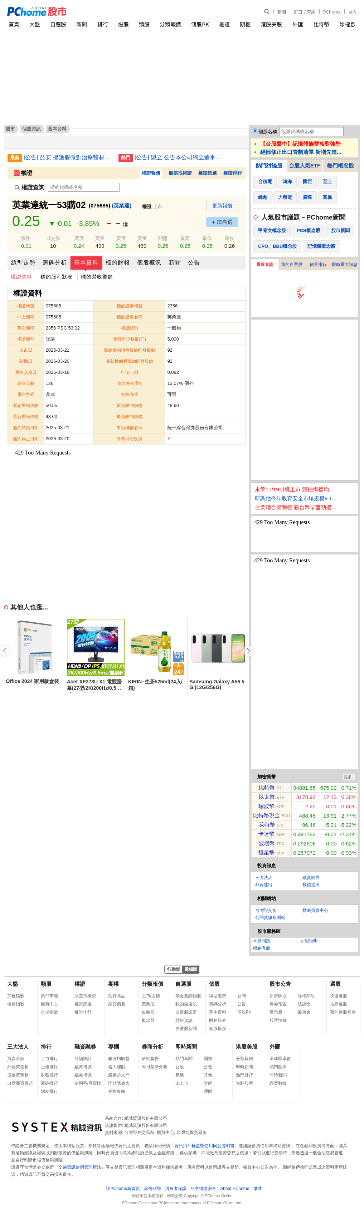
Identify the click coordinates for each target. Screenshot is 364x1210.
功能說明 (308, 941)
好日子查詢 (304, 12)
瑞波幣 (266, 806)
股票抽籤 (278, 1020)
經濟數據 (278, 1083)
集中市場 (49, 995)
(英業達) (121, 205)
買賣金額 (15, 1058)
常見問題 (261, 941)
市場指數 (49, 1012)
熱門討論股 (269, 165)
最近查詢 (264, 264)
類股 (144, 24)
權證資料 (21, 277)
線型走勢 (23, 263)
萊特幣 (267, 825)
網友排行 (49, 1091)
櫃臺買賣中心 (315, 910)
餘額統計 (83, 1058)
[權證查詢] (84, 187)
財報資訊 (184, 1020)
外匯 (297, 24)
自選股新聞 (186, 1028)
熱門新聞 (184, 1058)
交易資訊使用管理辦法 (79, 1167)
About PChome (234, 1188)
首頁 (14, 24)
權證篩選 (207, 173)
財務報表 (217, 1020)
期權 (245, 24)
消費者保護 (175, 1188)
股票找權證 (180, 173)
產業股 (148, 1003)
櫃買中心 (49, 1003)
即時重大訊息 (345, 264)
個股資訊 (31, 128)
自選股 (58, 24)
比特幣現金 (266, 815)
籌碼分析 (55, 263)
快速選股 (338, 995)
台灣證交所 (266, 910)
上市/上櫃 (151, 995)
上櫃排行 (49, 1066)
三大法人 (263, 877)
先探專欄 (116, 1091)
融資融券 (311, 877)
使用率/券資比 (87, 1083)
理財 (208, 1091)
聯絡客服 (261, 948)
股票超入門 (119, 1075)
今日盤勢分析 (155, 1066)
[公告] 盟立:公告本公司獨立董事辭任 (179, 157)
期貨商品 (116, 995)
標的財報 (118, 263)
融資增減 (83, 1066)
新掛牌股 (278, 995)
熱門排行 (244, 1075)
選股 (123, 24)
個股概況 (149, 263)
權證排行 (232, 173)
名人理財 (116, 1066)
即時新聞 (186, 1047)
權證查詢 (29, 187)
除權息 (347, 24)
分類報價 (170, 24)
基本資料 (86, 263)
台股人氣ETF (304, 165)
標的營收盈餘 (97, 277)
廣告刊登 (152, 1188)
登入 (352, 12)
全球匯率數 (280, 1058)
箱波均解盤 (119, 1058)
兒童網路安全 (203, 1188)
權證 (224, 24)
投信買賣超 (18, 1075)
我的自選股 (291, 264)
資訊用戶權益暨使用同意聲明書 (204, 1145)
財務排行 (49, 1075)
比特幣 (321, 24)
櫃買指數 (15, 1003)
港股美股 (271, 24)
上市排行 (49, 1058)
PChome (331, 12)
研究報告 (150, 1058)
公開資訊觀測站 (270, 917)
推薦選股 (338, 1003)
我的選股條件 (343, 1012)
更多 (348, 777)
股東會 (304, 1012)
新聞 (281, 12)
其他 (208, 1075)
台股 (179, 1066)
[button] (248, 651)
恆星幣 (266, 852)
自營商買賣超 (20, 1083)
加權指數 (15, 995)
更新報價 (222, 206)
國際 (208, 1058)
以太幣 (267, 797)
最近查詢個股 (188, 995)
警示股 (276, 1012)
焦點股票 (244, 1083)
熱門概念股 (340, 165)
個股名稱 (267, 131)
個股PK (200, 24)
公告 (194, 263)
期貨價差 (116, 1003)
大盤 (34, 24)
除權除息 (306, 995)
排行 (102, 24)
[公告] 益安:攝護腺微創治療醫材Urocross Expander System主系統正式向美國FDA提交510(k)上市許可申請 (68, 157)
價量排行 (318, 264)
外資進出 (263, 884)
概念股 (148, 1020)
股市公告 (280, 984)
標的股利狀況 (56, 277)
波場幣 (267, 843)
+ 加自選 (222, 222)
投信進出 (311, 884)
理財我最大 (119, 1083)
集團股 (148, 1012)
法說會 (304, 1003)
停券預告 (278, 1003)
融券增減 (83, 1075)
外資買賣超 (18, 1066)
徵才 (257, 1188)
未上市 (181, 1083)
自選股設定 (186, 1012)
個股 (214, 984)
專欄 (113, 1047)
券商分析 (152, 1047)
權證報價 (151, 173)
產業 (179, 1075)
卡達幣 (266, 834)
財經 (208, 1083)
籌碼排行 (49, 1083)
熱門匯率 (278, 1066)
